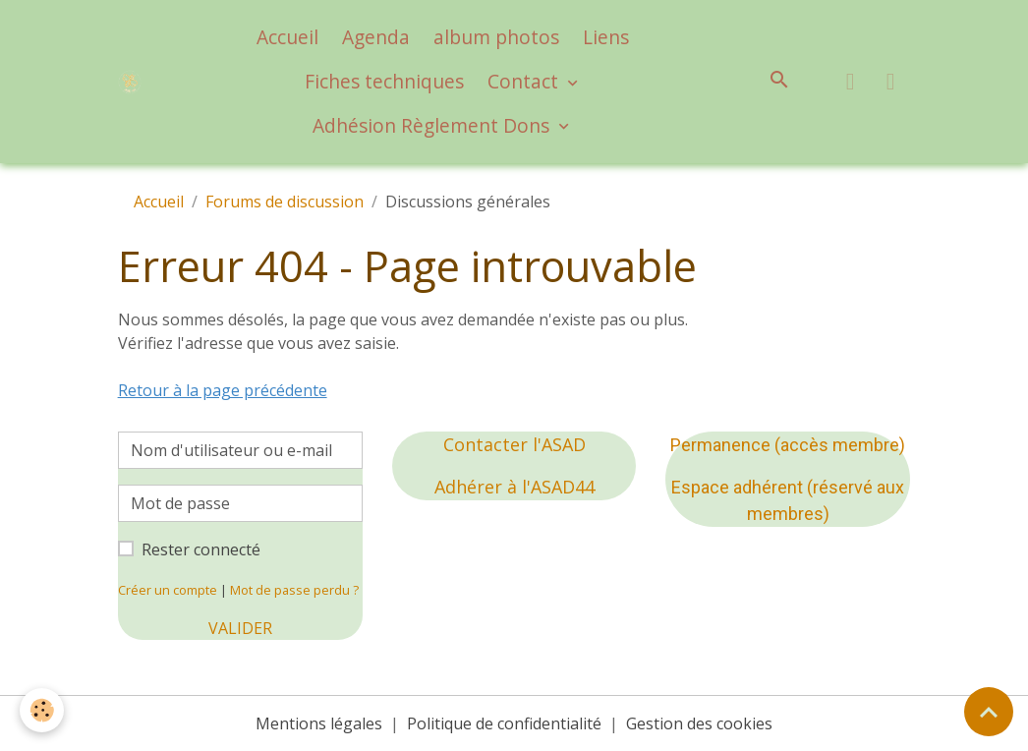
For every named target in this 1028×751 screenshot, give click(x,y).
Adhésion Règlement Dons (433, 125)
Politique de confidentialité (504, 723)
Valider (240, 628)
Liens (606, 37)
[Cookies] (42, 710)
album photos (496, 37)
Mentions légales (319, 723)
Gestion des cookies (699, 723)
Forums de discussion (284, 201)
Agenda (376, 37)
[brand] (130, 82)
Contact (525, 81)
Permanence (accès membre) (787, 444)
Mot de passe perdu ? (294, 590)
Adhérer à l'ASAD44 (514, 486)
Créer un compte (167, 590)
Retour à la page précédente (222, 390)
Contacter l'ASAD (514, 444)
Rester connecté (201, 549)
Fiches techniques (384, 81)
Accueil (287, 37)
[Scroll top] (988, 711)
